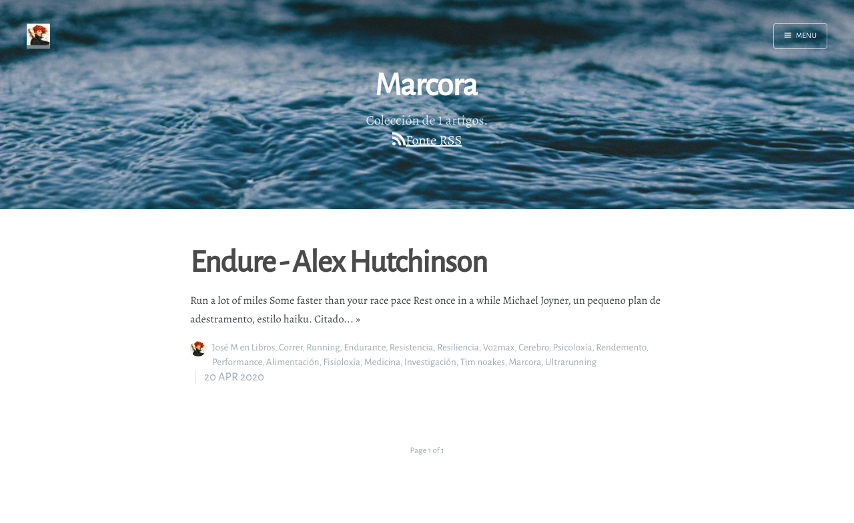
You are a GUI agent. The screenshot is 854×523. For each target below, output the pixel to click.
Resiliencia (458, 347)
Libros (263, 347)
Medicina (382, 362)
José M (225, 347)
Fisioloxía (341, 362)
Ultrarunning (570, 362)
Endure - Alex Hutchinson (338, 260)
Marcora (524, 362)
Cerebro (533, 347)
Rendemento (621, 347)
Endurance (365, 347)
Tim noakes (482, 362)
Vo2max (499, 347)
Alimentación (293, 362)
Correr (290, 347)
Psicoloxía (572, 347)
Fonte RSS (434, 140)
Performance (237, 362)
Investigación (430, 362)
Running (323, 347)
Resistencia (412, 347)
